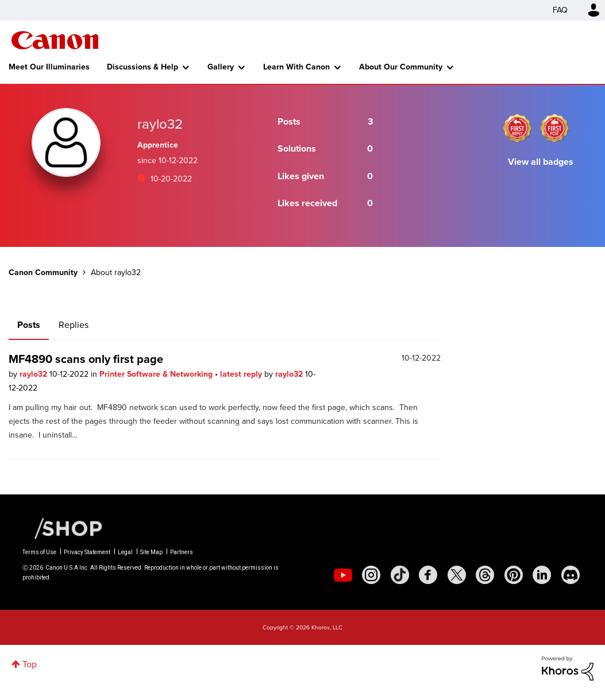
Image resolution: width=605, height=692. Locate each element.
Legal (125, 552)
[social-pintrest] (513, 575)
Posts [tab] (28, 324)
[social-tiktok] (400, 575)
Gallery (220, 67)
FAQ (560, 10)
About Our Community (400, 67)
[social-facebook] (428, 575)
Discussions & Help (142, 67)
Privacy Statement (87, 552)
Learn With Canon (296, 67)
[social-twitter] (457, 575)
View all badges (540, 161)
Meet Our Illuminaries (49, 67)
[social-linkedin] (542, 575)
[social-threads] (485, 575)
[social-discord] (570, 575)
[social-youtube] (343, 575)
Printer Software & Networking (157, 374)
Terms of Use (39, 552)
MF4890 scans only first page (86, 359)
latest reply (242, 374)
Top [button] (29, 664)
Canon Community (54, 40)
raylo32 (34, 374)
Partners (181, 552)
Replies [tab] (73, 324)
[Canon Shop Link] (62, 528)
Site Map (151, 552)
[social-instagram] (371, 575)
